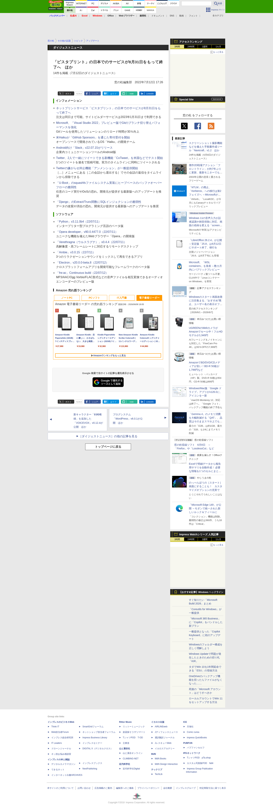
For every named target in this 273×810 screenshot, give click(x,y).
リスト (79, 94)
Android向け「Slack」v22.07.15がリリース (84, 147)
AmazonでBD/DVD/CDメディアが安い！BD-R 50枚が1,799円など (204, 366)
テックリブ (156, 769)
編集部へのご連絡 (125, 788)
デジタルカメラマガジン (63, 764)
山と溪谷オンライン (133, 753)
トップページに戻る (108, 446)
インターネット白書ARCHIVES (66, 775)
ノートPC (66, 297)
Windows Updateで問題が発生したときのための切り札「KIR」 (205, 657)
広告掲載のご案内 (103, 788)
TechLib (158, 774)
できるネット (57, 769)
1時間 (177, 46)
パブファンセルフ (195, 747)
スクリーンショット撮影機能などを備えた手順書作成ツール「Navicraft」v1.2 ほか (205, 147)
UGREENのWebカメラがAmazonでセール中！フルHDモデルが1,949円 (206, 331)
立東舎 (126, 743)
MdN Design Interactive (166, 764)
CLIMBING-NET (131, 758)
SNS (172, 15)
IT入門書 (122, 297)
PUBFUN (187, 743)
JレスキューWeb (163, 743)
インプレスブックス (92, 763)
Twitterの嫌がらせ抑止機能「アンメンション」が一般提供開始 (97, 168)
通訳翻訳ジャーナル (165, 737)
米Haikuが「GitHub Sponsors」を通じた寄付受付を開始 (93, 137)
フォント (193, 15)
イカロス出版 (157, 722)
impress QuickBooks (197, 737)
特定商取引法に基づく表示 (213, 788)
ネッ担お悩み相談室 (61, 754)
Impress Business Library (94, 737)
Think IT (55, 726)
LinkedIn (150, 94)
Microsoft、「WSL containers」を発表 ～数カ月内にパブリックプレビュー (205, 266)
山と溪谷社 (124, 748)
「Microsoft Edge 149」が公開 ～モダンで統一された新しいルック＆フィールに (205, 508)
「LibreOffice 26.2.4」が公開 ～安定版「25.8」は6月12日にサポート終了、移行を (205, 244)
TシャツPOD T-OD (133, 737)
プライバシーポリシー (148, 788)
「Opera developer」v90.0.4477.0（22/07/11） (87, 231)
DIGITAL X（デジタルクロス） (97, 748)
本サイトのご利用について (60, 788)
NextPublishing (89, 768)
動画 (181, 15)
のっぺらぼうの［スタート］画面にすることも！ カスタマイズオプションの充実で (205, 486)
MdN (153, 754)
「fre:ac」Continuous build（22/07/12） (82, 272)
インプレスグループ (186, 788)
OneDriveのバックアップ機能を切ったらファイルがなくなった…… (205, 680)
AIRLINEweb (161, 726)
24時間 (190, 46)
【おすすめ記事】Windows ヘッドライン (201, 592)
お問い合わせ (84, 788)
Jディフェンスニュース (166, 732)
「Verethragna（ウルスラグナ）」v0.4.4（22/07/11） (91, 242)
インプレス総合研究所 (62, 737)
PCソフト (94, 297)
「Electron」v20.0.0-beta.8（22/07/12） (82, 262)
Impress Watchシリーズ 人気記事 (199, 534)
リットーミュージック (134, 726)
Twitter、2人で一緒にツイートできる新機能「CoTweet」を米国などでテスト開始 (109, 157)
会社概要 (167, 788)
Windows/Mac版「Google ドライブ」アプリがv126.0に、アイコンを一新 (205, 392)
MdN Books (160, 758)
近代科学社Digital (131, 768)
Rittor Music (125, 722)
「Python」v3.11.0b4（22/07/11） (78, 221)
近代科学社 (124, 764)
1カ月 (218, 46)
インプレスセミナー (92, 743)
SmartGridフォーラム (93, 726)
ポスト (68, 94)
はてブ (113, 94)
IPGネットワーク (191, 753)
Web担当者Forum (60, 732)
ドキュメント (158, 15)
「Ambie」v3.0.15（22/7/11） (75, 252)
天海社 (190, 726)
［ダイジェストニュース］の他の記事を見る (108, 436)
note (132, 94)
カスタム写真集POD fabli (200, 763)
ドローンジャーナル (61, 748)
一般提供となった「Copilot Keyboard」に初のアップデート (204, 635)
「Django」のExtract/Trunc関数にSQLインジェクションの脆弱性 (98, 201)
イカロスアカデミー (165, 748)
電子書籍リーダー (149, 297)
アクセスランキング (190, 41)
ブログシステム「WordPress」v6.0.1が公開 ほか (128, 418)
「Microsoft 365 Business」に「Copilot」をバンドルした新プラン (206, 622)
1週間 (205, 46)
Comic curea (193, 732)
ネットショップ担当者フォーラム (98, 732)
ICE (185, 722)
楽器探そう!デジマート (134, 732)
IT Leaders (56, 743)
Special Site (186, 99)
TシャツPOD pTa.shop (199, 757)
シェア (95, 94)
